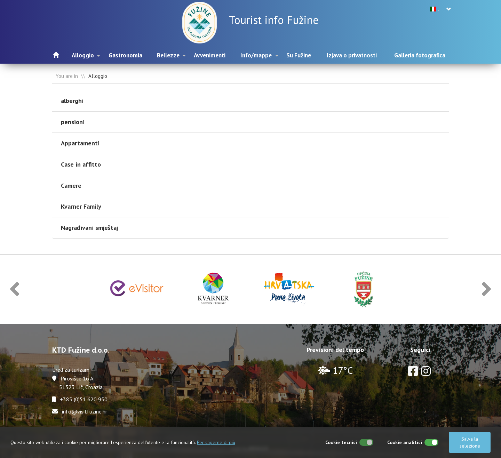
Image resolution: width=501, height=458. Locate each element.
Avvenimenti (209, 55)
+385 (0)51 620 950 (84, 399)
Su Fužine (298, 55)
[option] (137, 289)
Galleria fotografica (419, 55)
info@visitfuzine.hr (84, 411)
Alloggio (83, 55)
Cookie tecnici (341, 442)
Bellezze (168, 55)
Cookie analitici (404, 442)
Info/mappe (256, 55)
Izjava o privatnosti (352, 55)
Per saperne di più (216, 442)
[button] (14, 289)
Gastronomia (125, 55)
